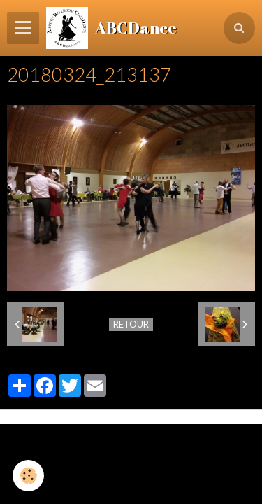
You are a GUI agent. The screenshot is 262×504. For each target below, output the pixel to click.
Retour (131, 324)
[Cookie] (28, 475)
